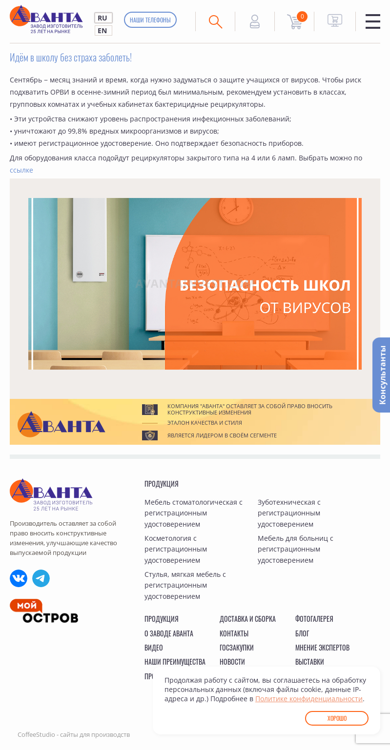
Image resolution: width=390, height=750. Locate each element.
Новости (232, 661)
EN (102, 30)
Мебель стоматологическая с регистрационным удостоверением (193, 513)
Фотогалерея (314, 618)
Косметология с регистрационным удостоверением (175, 549)
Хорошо (337, 718)
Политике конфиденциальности (309, 698)
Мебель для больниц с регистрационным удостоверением (295, 549)
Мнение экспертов (322, 647)
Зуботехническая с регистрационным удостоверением (289, 513)
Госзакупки (237, 647)
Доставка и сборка (248, 618)
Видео (153, 647)
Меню (373, 21)
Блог (302, 633)
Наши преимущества (174, 661)
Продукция (161, 483)
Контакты (234, 633)
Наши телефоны (150, 20)
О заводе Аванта (168, 633)
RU (102, 17)
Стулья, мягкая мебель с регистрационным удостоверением (185, 585)
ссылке (21, 170)
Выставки (309, 661)
